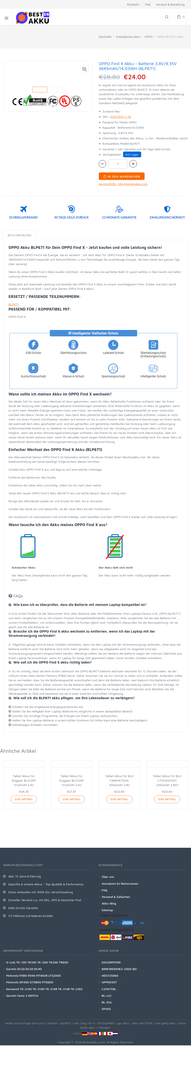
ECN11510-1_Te (120, 116)
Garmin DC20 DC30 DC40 (24, 969)
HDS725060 (110, 975)
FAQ (148, 4)
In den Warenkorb (121, 176)
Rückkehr (133, 4)
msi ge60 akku (165, 1023)
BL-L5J (106, 995)
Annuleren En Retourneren (120, 883)
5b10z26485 (105, 1023)
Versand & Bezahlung (170, 4)
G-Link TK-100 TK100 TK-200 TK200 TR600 (37, 962)
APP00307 (109, 982)
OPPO (149, 36)
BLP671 (14, 304)
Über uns (108, 876)
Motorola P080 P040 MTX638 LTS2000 (33, 975)
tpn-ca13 (38, 1023)
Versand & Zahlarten (116, 897)
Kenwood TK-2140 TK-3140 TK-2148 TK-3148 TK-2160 (44, 989)
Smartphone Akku (128, 36)
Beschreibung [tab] (20, 235)
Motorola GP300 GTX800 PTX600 (29, 982)
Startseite (105, 36)
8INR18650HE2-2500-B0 (119, 969)
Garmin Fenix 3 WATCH (22, 995)
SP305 (106, 1009)
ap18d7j (65, 1023)
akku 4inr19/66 (142, 1023)
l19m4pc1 (104, 1027)
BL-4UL (107, 1002)
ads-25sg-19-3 (84, 1023)
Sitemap (107, 910)
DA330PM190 (111, 962)
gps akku (123, 1023)
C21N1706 (109, 989)
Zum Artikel (24, 799)
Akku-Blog (109, 903)
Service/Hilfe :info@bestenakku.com (123, 184)
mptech (52, 1023)
